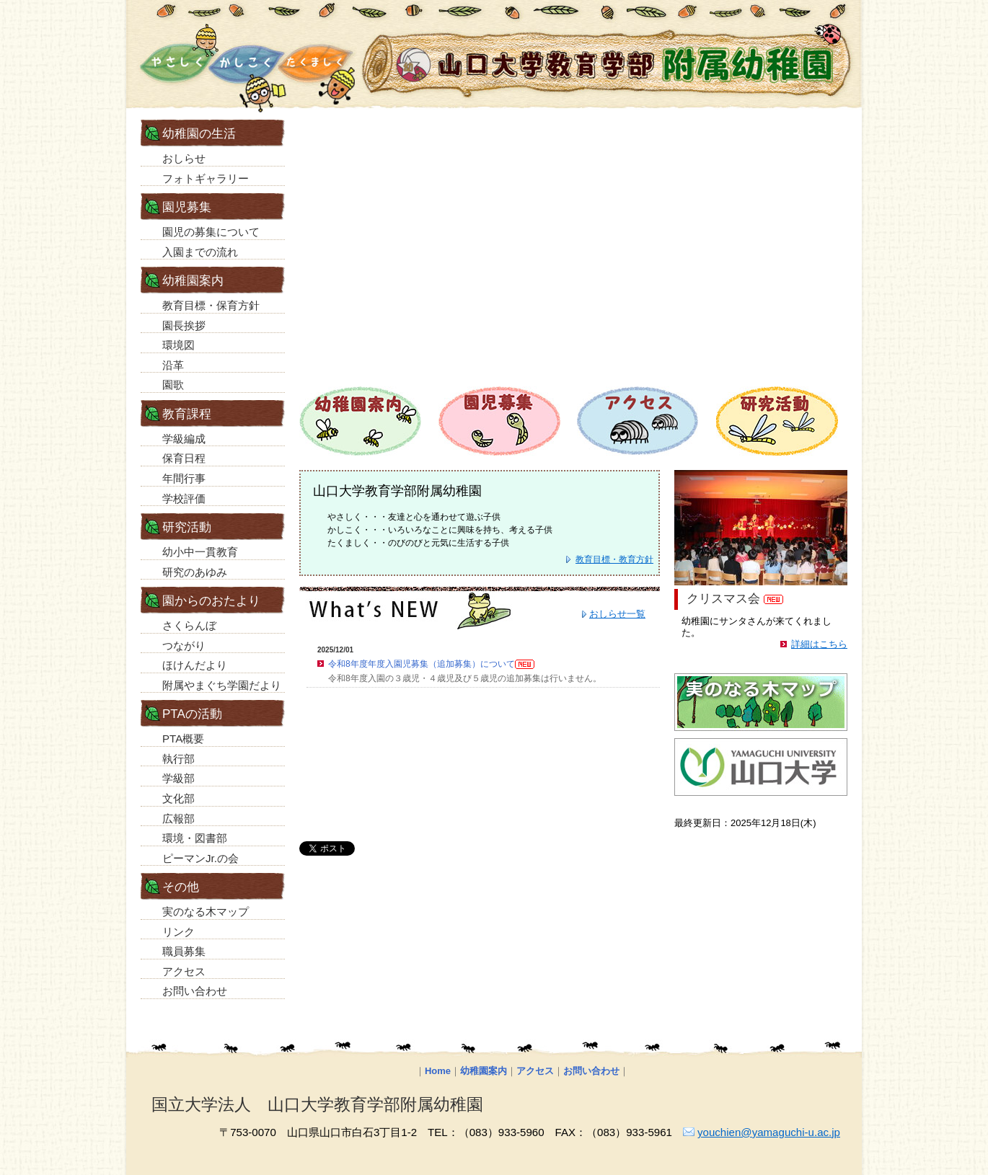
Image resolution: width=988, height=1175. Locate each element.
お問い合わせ (194, 991)
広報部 (178, 818)
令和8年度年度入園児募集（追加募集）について (431, 664)
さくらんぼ (189, 625)
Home (438, 1070)
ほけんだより (194, 665)
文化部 (178, 798)
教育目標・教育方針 (614, 559)
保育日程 (184, 458)
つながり (184, 645)
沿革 (173, 365)
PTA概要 (183, 738)
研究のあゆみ (194, 572)
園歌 (173, 384)
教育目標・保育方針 (211, 305)
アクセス (184, 971)
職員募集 (184, 951)
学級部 (178, 778)
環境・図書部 (194, 838)
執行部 (178, 759)
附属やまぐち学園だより (221, 685)
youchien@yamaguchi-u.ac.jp (768, 1132)
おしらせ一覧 (617, 613)
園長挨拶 (184, 325)
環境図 (178, 345)
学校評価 (184, 498)
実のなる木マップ (205, 911)
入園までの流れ (200, 252)
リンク (178, 932)
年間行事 (184, 478)
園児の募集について (211, 232)
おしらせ (184, 158)
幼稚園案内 (483, 1070)
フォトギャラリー (205, 178)
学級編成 (184, 439)
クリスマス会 (723, 599)
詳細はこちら (819, 644)
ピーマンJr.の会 (200, 858)
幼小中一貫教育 (200, 552)
